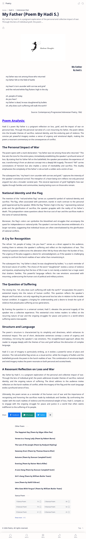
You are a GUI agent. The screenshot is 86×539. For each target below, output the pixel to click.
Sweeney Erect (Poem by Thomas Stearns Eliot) (35, 451)
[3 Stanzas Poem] (28, 507)
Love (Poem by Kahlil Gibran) (27, 482)
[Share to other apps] (50, 415)
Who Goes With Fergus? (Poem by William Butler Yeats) (38, 488)
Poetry (8, 3)
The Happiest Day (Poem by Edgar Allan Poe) (34, 432)
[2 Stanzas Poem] (57, 501)
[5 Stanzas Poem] (28, 512)
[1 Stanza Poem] (28, 501)
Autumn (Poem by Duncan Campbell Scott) (33, 457)
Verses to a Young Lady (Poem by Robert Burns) (35, 438)
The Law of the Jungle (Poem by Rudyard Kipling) (36, 445)
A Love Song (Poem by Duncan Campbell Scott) (35, 470)
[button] (79, 3)
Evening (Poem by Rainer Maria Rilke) (31, 463)
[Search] (82, 3)
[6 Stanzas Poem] (57, 512)
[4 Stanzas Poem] (57, 507)
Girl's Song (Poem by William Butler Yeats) (33, 476)
